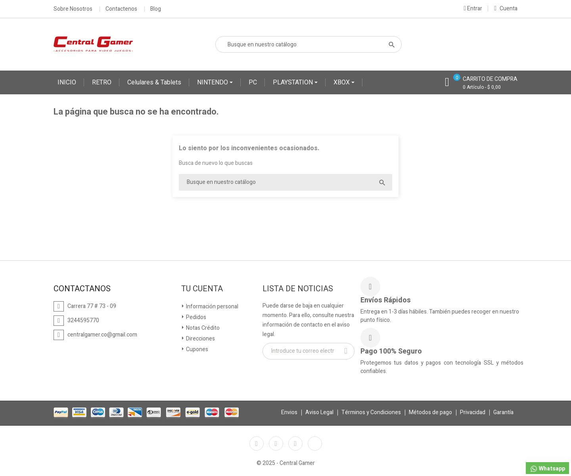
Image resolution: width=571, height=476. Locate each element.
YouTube (276, 443)
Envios (289, 412)
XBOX (342, 82)
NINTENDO (213, 82)
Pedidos (195, 317)
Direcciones (200, 339)
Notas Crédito (202, 328)
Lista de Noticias (298, 289)
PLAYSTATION (293, 82)
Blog (155, 9)
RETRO (101, 82)
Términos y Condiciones (371, 412)
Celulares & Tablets (154, 82)
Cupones (196, 349)
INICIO (66, 82)
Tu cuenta (202, 289)
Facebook (256, 443)
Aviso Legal (319, 412)
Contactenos (121, 9)
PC (253, 82)
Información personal (211, 306)
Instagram (295, 443)
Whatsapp (547, 469)
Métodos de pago (430, 412)
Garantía (503, 412)
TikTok (315, 443)
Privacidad (472, 412)
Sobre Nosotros (73, 9)
